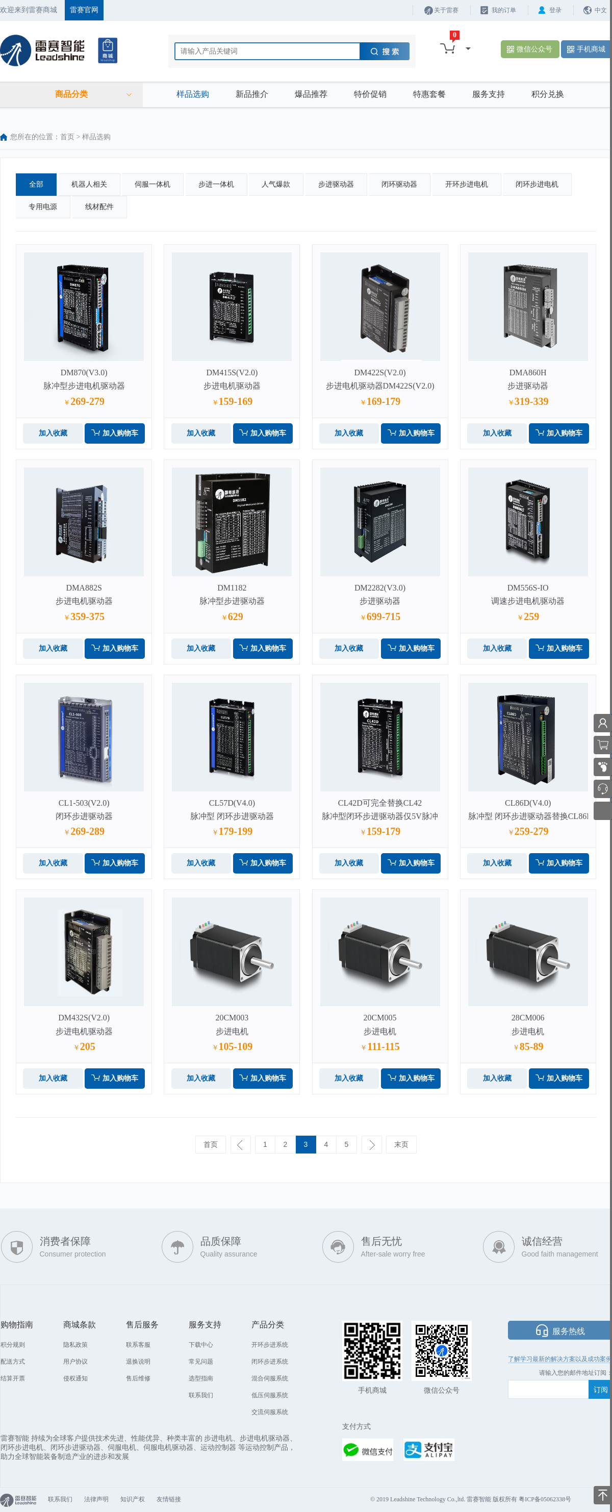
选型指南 (201, 1378)
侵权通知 (75, 1378)
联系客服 (138, 1344)
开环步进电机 (466, 184)
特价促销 (370, 94)
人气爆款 (276, 184)
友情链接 (169, 1499)
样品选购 (192, 94)
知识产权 (132, 1499)
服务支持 (488, 94)
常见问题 (201, 1361)
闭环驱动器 (399, 184)
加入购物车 (120, 433)
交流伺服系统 (269, 1412)
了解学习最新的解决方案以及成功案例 (560, 1359)
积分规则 (13, 1344)
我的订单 (504, 10)
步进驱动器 (336, 184)
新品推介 (252, 94)
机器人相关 (89, 184)
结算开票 (13, 1378)
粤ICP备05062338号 (545, 1499)
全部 (36, 184)
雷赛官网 (84, 10)
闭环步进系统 (269, 1361)
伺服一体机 (152, 184)
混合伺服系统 (269, 1378)
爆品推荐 (311, 94)
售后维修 (138, 1378)
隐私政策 (75, 1344)
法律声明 (96, 1499)
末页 (401, 1144)
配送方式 (13, 1361)
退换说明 (138, 1361)
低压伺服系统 (269, 1395)
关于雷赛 (446, 10)
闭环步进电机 (537, 184)
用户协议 (75, 1361)
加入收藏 (53, 433)
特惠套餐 (429, 94)
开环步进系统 (269, 1344)
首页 (67, 137)
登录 (555, 10)
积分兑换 (547, 94)
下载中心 (201, 1344)
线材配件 (99, 207)
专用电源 (43, 207)
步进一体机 (216, 184)
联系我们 (201, 1395)
